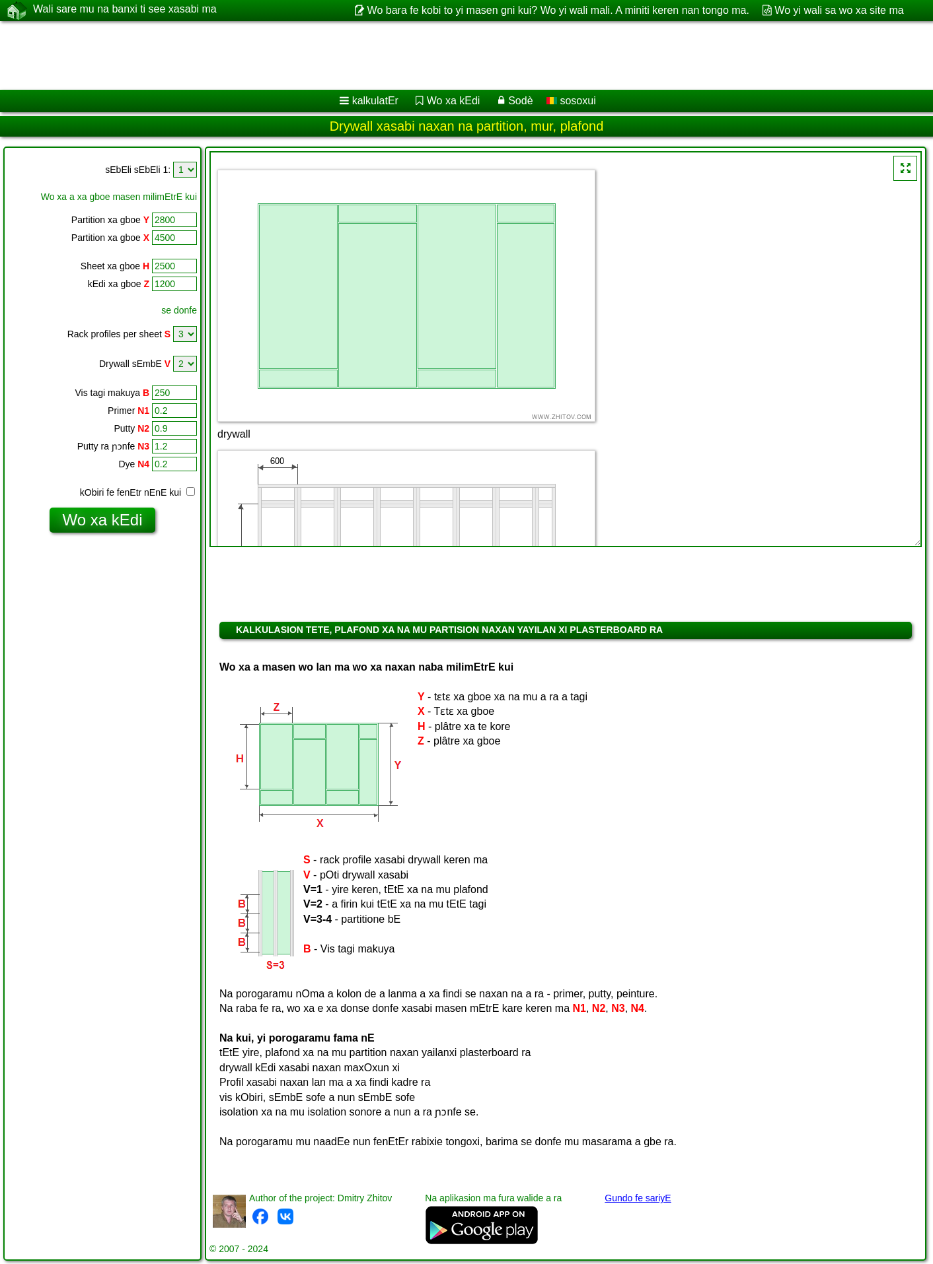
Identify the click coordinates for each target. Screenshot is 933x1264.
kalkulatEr (375, 100)
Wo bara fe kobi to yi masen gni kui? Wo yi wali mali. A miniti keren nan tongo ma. (558, 10)
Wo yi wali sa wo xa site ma (838, 10)
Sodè (520, 100)
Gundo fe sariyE (638, 1198)
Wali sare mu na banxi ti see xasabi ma (125, 10)
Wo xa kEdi (453, 100)
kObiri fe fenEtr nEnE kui (137, 492)
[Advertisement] (401, 55)
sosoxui (571, 100)
